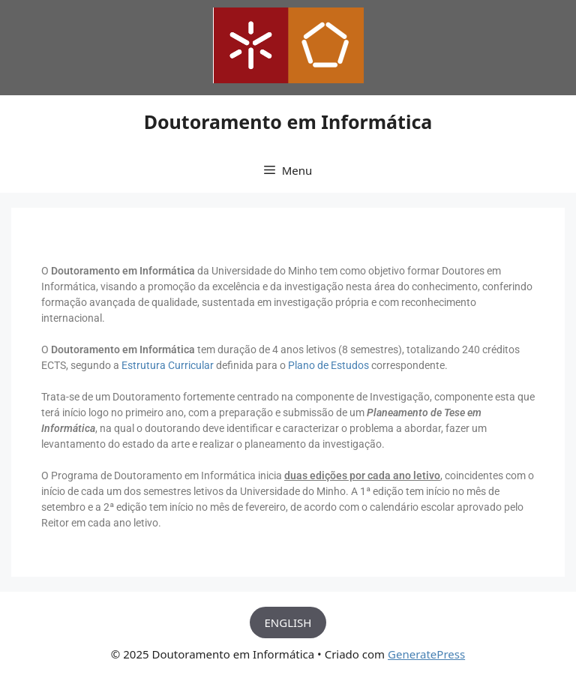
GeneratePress (426, 654)
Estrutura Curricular (168, 365)
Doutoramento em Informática (288, 121)
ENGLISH (288, 622)
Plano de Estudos (328, 365)
